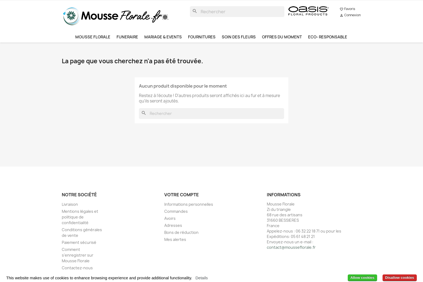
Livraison (70, 204)
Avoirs (170, 218)
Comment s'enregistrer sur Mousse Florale (77, 255)
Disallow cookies (399, 278)
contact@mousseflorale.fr (291, 247)
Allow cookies (362, 278)
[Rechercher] (237, 11)
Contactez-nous (77, 267)
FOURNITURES (202, 37)
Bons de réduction (181, 232)
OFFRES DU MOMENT (282, 37)
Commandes (176, 211)
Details (201, 278)
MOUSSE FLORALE (92, 37)
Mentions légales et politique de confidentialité (80, 217)
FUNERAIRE (127, 37)
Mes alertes (175, 239)
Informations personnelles (188, 204)
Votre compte (181, 195)
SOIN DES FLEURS (239, 37)
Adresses (173, 225)
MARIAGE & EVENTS (163, 37)
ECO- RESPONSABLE (327, 37)
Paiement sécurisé (79, 242)
